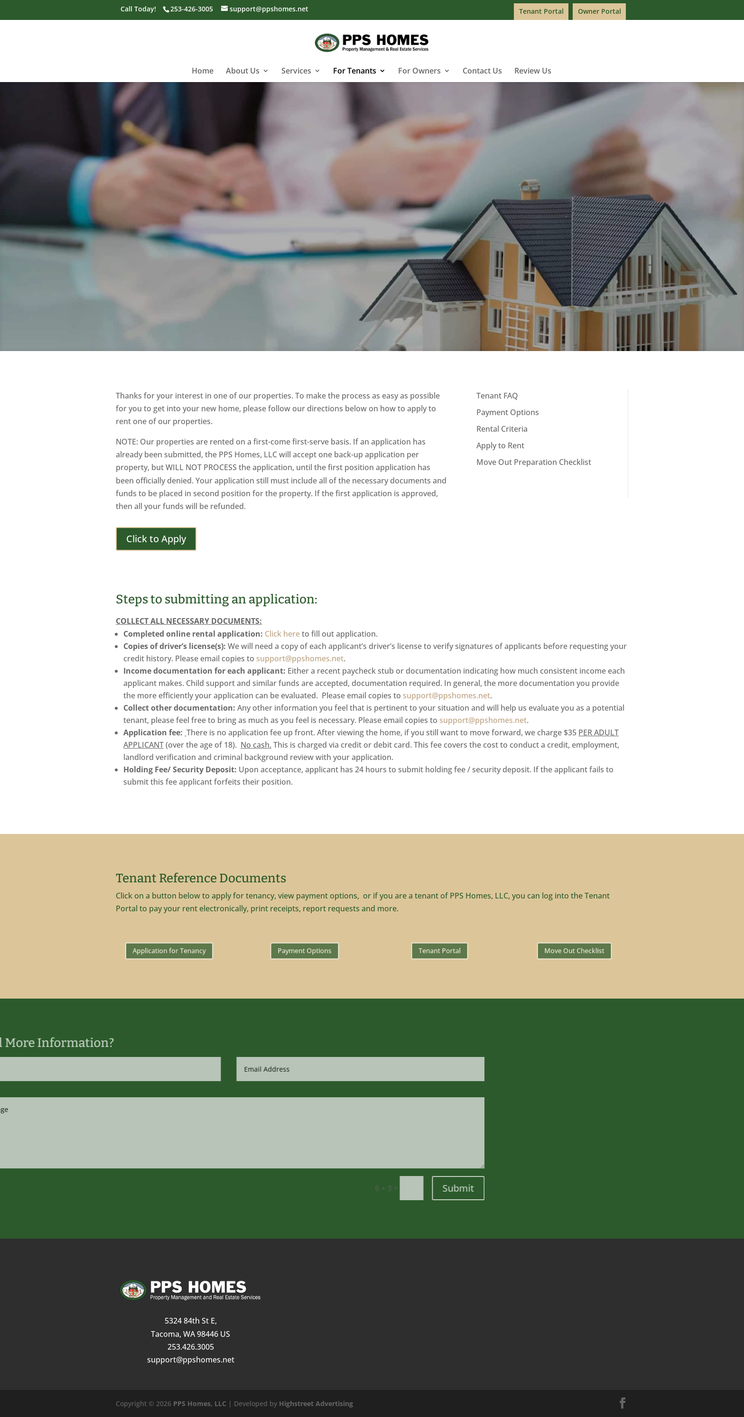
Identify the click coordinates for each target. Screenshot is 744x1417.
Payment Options (507, 412)
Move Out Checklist (574, 951)
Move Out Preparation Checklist (533, 462)
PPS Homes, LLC (199, 1403)
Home (203, 71)
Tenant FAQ (497, 395)
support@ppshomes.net (300, 658)
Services (296, 71)
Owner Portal (599, 11)
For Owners (419, 71)
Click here (282, 634)
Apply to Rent (500, 445)
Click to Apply (372, 237)
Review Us (532, 71)
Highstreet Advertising (316, 1403)
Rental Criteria (502, 429)
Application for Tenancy (169, 951)
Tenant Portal (541, 11)
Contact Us (482, 71)
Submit (147, 1188)
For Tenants (354, 71)
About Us (243, 71)
